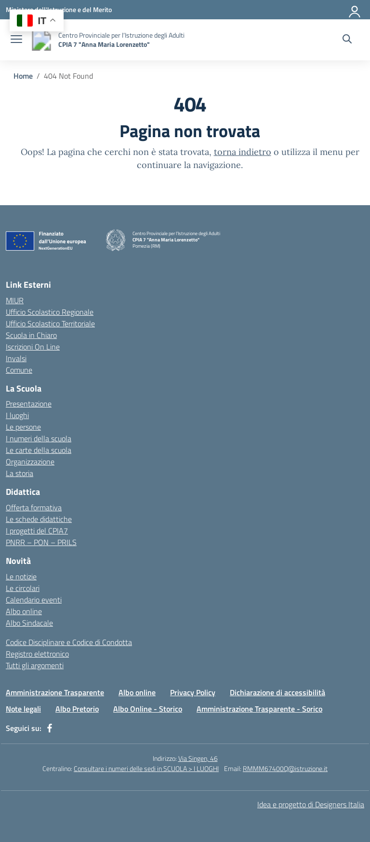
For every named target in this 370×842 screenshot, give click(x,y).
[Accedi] (355, 9)
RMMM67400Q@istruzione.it (285, 768)
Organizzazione (30, 461)
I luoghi (17, 415)
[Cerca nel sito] (347, 40)
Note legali (23, 709)
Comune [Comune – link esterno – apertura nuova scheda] (19, 370)
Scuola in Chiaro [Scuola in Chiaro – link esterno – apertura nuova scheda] (31, 335)
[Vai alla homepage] (41, 40)
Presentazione (29, 403)
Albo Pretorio (77, 709)
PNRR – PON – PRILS (41, 542)
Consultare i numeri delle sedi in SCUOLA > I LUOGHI (146, 768)
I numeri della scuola (38, 438)
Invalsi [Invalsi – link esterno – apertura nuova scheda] (16, 358)
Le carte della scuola (38, 450)
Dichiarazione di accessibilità (277, 692)
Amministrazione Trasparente (55, 692)
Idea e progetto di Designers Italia (310, 804)
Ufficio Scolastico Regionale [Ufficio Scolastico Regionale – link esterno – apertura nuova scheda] (49, 312)
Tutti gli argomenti (35, 665)
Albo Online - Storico (147, 709)
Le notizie (21, 576)
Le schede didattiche (39, 519)
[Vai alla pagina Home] (23, 76)
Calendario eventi (34, 599)
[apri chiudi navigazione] (16, 40)
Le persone (23, 427)
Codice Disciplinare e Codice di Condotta (69, 642)
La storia (19, 473)
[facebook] (49, 728)
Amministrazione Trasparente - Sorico (259, 709)
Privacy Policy (192, 692)
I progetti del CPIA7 (37, 530)
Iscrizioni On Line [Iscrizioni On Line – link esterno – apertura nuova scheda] (33, 346)
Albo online (24, 611)
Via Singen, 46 (198, 758)
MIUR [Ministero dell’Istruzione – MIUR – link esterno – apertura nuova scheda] (15, 300)
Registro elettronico (37, 654)
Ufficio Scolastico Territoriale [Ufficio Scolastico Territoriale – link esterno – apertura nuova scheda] (50, 323)
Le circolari (23, 588)
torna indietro (242, 151)
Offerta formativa (34, 507)
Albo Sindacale (29, 623)
